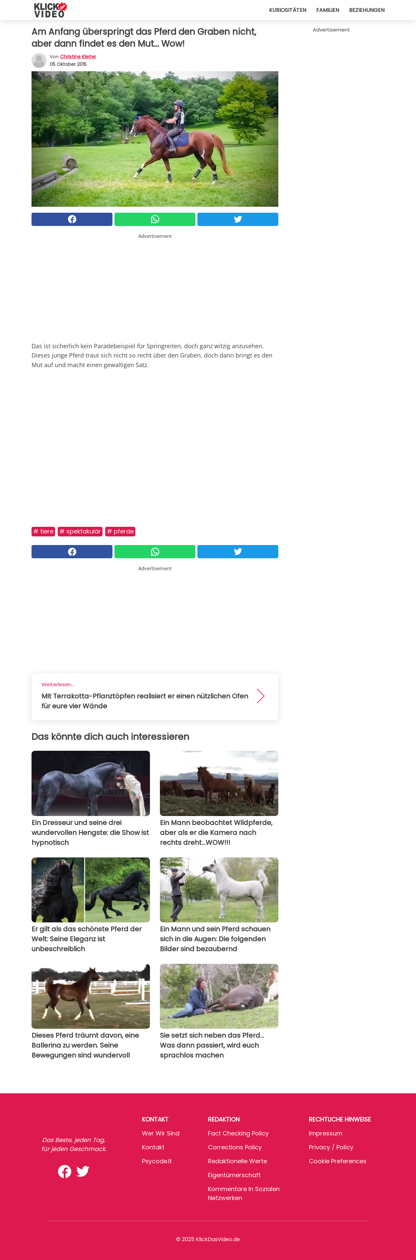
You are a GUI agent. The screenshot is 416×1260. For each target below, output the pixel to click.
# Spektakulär (80, 531)
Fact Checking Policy (238, 1133)
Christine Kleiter (78, 56)
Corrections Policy (235, 1147)
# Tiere (43, 531)
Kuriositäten (287, 10)
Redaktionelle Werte (237, 1161)
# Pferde (120, 531)
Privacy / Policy (331, 1147)
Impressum (325, 1133)
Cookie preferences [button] (338, 1161)
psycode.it (157, 1161)
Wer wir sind (160, 1133)
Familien (327, 10)
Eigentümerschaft (234, 1175)
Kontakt (153, 1147)
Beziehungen (366, 10)
